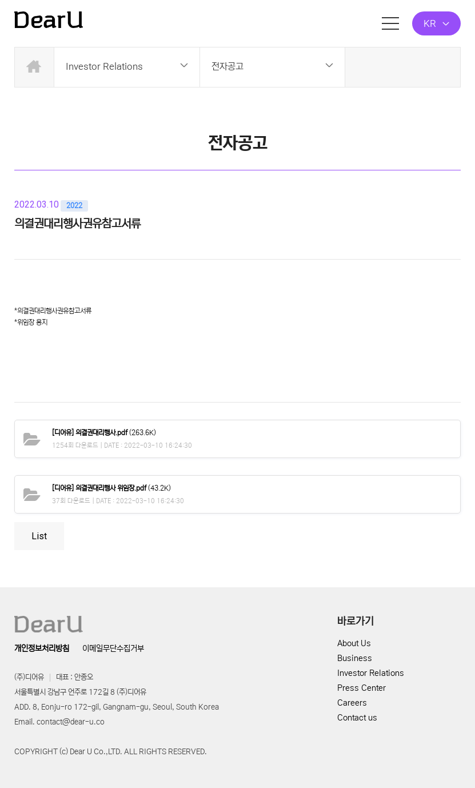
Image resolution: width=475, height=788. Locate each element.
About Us (354, 643)
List (39, 536)
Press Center (361, 688)
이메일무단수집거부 (113, 648)
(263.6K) (104, 432)
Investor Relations (370, 673)
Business (354, 658)
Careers (352, 702)
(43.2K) (111, 488)
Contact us (357, 717)
